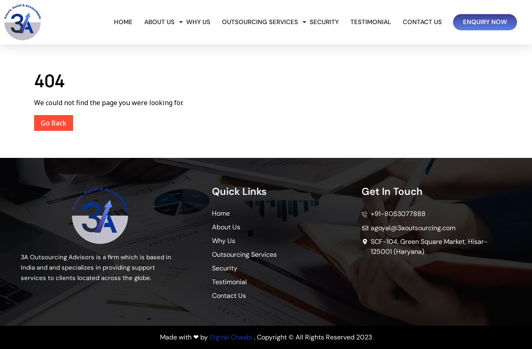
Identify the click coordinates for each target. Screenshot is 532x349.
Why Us (198, 22)
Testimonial (370, 22)
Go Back (57, 121)
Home (123, 22)
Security (324, 22)
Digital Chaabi (230, 337)
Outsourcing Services (261, 22)
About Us (160, 22)
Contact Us (422, 22)
